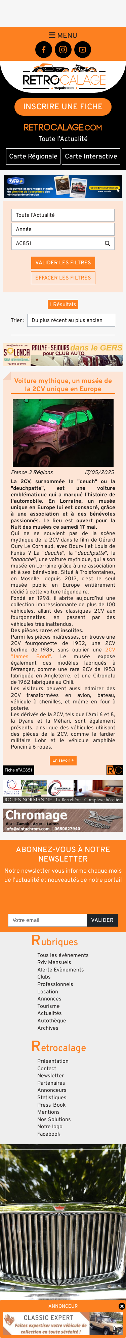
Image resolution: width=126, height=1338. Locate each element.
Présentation (53, 1061)
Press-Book (51, 1105)
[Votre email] (47, 920)
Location (47, 991)
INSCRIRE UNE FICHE (63, 106)
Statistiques (52, 1097)
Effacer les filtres (63, 278)
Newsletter (50, 1075)
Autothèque (51, 1020)
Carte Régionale (33, 156)
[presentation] (64, 898)
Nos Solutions (54, 1119)
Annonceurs (52, 1090)
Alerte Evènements (60, 969)
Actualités (49, 1013)
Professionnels (55, 984)
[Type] (63, 215)
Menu (63, 35)
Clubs (44, 977)
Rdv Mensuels (54, 962)
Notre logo (49, 1126)
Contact (46, 1068)
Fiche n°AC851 (18, 770)
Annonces (49, 998)
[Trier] (71, 320)
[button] (63, 433)
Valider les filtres (63, 262)
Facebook (48, 1134)
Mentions (48, 1112)
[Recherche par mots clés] (56, 243)
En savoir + (63, 760)
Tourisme (48, 1006)
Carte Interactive (91, 156)
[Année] (63, 229)
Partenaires (51, 1083)
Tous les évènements (63, 955)
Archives (47, 1028)
